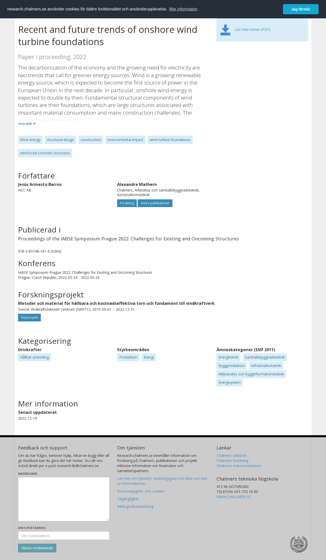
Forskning (127, 203)
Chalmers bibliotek (231, 455)
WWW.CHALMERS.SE (233, 496)
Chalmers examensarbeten (238, 465)
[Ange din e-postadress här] (64, 535)
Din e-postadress (32, 528)
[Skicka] (37, 548)
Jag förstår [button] (300, 9)
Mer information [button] (183, 9)
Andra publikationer (155, 203)
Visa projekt (29, 317)
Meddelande (27, 473)
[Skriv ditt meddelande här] (64, 499)
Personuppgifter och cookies (141, 491)
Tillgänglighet (128, 498)
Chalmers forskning (232, 460)
